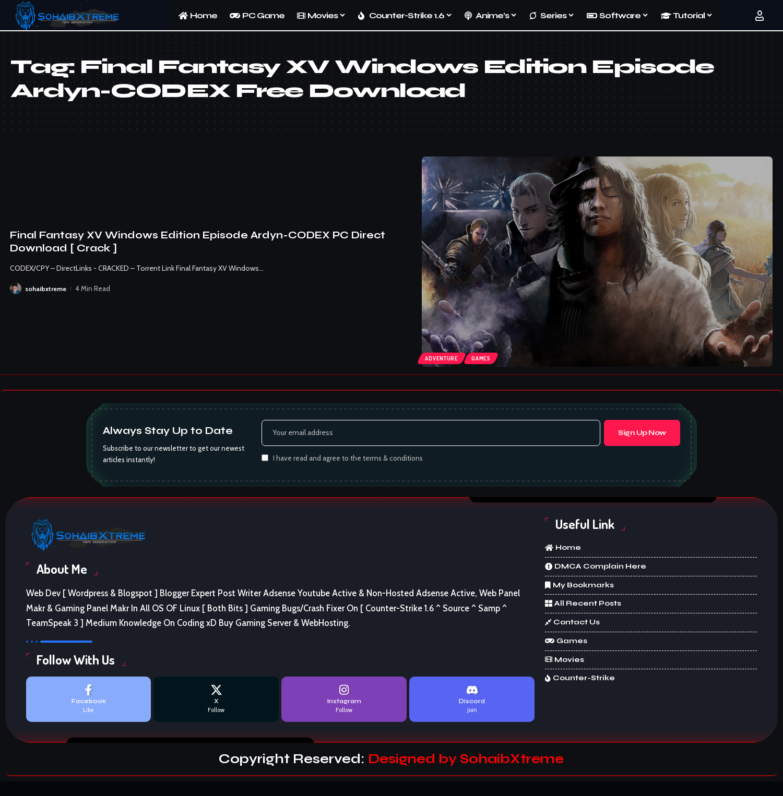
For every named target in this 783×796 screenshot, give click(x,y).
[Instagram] (344, 702)
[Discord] (472, 702)
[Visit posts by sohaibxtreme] (15, 288)
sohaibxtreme (46, 288)
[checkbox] (265, 459)
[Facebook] (88, 702)
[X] (216, 702)
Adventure (442, 357)
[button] (759, 15)
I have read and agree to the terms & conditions (348, 460)
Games (484, 357)
